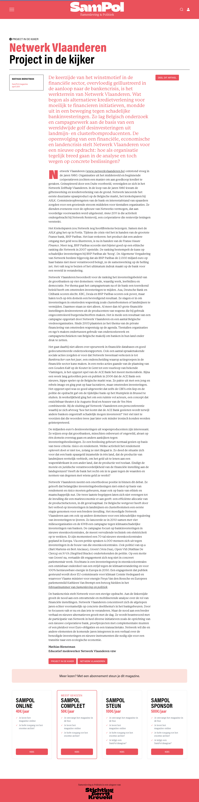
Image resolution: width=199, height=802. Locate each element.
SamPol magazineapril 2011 (20, 85)
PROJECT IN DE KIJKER (23, 39)
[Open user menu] (188, 9)
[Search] (181, 9)
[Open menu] (11, 9)
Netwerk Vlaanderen (92, 661)
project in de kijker (62, 661)
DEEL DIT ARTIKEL (167, 77)
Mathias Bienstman (23, 79)
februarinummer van (78, 587)
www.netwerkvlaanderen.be (105, 171)
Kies (32, 751)
